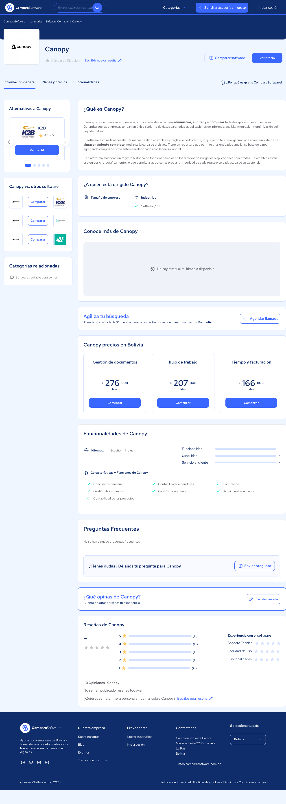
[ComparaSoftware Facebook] (39, 762)
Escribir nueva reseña (104, 60)
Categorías (175, 7)
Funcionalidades (86, 82)
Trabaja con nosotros (92, 760)
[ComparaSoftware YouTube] (31, 762)
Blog (81, 745)
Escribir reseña (263, 599)
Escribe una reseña (195, 698)
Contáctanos (186, 728)
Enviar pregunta (254, 566)
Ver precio (267, 58)
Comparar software (227, 58)
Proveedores (137, 728)
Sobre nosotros (88, 737)
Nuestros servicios (139, 737)
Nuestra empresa (91, 728)
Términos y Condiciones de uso (244, 782)
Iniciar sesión (268, 7)
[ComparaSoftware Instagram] (47, 762)
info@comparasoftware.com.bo (198, 764)
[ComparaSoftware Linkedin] (23, 762)
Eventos (84, 752)
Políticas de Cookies (207, 782)
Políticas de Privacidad (175, 782)
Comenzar (114, 403)
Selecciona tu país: (245, 725)
